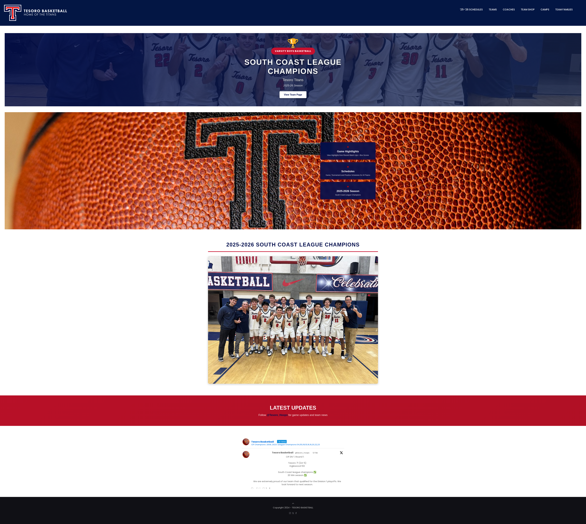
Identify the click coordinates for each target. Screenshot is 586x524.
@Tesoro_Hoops (277, 415)
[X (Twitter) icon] (293, 513)
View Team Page (293, 94)
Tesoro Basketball (282, 452)
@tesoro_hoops (302, 453)
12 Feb (315, 453)
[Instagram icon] (290, 513)
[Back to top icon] (293, 503)
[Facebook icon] (296, 513)
